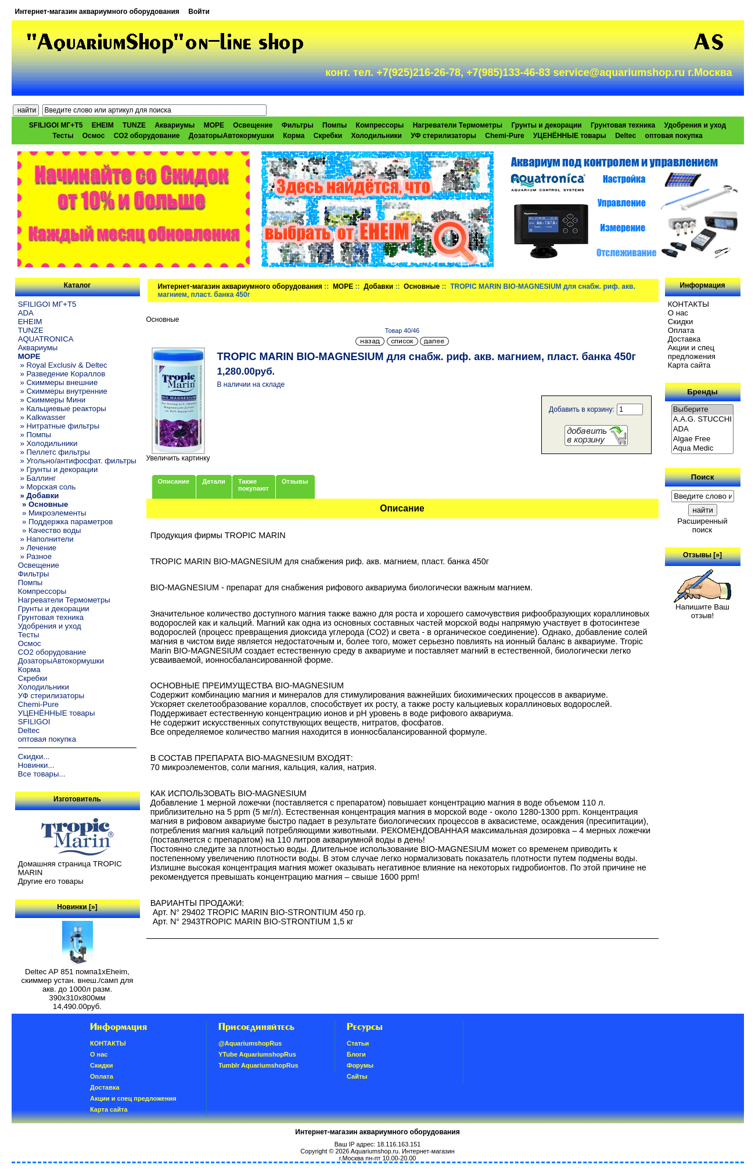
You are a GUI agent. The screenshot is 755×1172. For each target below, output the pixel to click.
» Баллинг (37, 478)
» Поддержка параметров (65, 521)
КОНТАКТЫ (688, 304)
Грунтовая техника (623, 125)
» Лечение (37, 547)
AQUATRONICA (46, 339)
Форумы (360, 1065)
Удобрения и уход (695, 125)
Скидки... (33, 756)
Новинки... (36, 765)
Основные (422, 286)
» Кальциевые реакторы (62, 408)
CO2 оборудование (147, 136)
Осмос (93, 136)
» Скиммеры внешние (58, 382)
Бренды (702, 391)
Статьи (358, 1043)
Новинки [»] (77, 907)
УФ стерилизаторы (443, 136)
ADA (26, 313)
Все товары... (42, 774)
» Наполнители (46, 539)
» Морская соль (47, 486)
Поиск (702, 477)
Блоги (356, 1054)
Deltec (625, 136)
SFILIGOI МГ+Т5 (55, 125)
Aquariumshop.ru (374, 1151)
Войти (199, 12)
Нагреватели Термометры (457, 125)
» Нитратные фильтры (58, 426)
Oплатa (681, 330)
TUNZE (134, 125)
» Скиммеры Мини (51, 399)
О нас (678, 313)
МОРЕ (343, 286)
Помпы (334, 125)
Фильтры (298, 125)
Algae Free (703, 439)
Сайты (357, 1076)
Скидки (680, 321)
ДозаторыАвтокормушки (231, 136)
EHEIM (103, 125)
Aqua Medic (703, 448)
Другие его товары (51, 881)
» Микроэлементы (52, 513)
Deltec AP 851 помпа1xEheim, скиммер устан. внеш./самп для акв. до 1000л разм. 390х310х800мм (77, 981)
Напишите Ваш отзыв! (702, 608)
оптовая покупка (674, 136)
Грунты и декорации (546, 125)
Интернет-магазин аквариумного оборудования (97, 12)
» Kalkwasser (42, 417)
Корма (293, 136)
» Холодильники (48, 443)
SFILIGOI (34, 721)
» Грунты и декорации (58, 469)
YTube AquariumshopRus (257, 1054)
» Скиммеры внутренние (62, 391)
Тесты (62, 136)
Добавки (378, 286)
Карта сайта (689, 365)
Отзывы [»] (702, 555)
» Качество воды (49, 530)
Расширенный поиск (702, 525)
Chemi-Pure (504, 136)
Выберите (703, 410)
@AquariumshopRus (250, 1043)
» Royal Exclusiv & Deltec (62, 365)
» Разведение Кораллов (61, 373)
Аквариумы (174, 125)
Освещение (252, 125)
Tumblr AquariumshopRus (258, 1065)
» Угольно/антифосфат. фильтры (77, 460)
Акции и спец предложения (692, 352)
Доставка (684, 339)
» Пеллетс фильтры (54, 452)
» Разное (35, 556)
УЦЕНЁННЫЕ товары (569, 136)
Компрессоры (380, 125)
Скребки (328, 136)
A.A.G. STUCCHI (703, 419)
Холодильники (376, 136)
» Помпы (34, 434)
